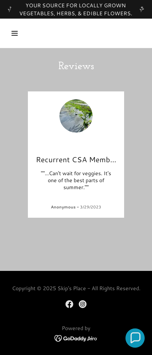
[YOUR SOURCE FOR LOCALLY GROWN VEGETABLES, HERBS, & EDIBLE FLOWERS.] (76, 9)
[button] (18, 33)
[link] (69, 304)
